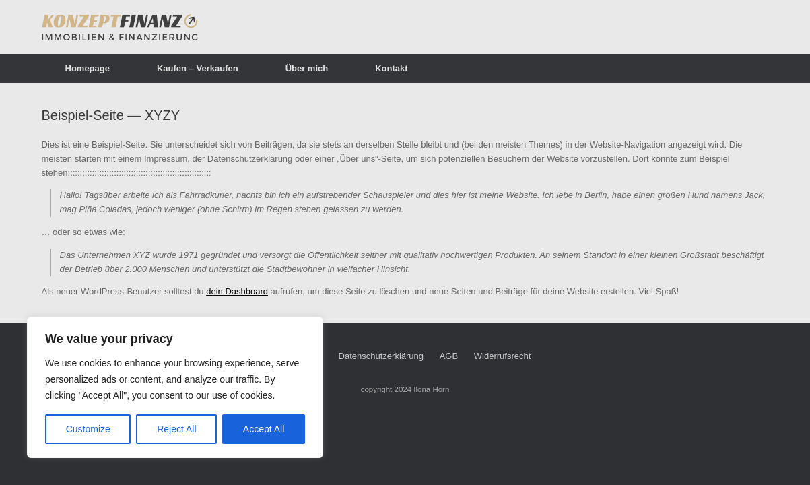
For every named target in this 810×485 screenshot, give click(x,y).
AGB (449, 356)
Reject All (176, 429)
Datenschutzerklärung (381, 356)
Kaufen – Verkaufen (197, 68)
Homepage (87, 68)
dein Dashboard (237, 291)
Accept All (263, 429)
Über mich (307, 68)
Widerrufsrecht (502, 356)
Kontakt (391, 68)
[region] (175, 387)
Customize (88, 429)
